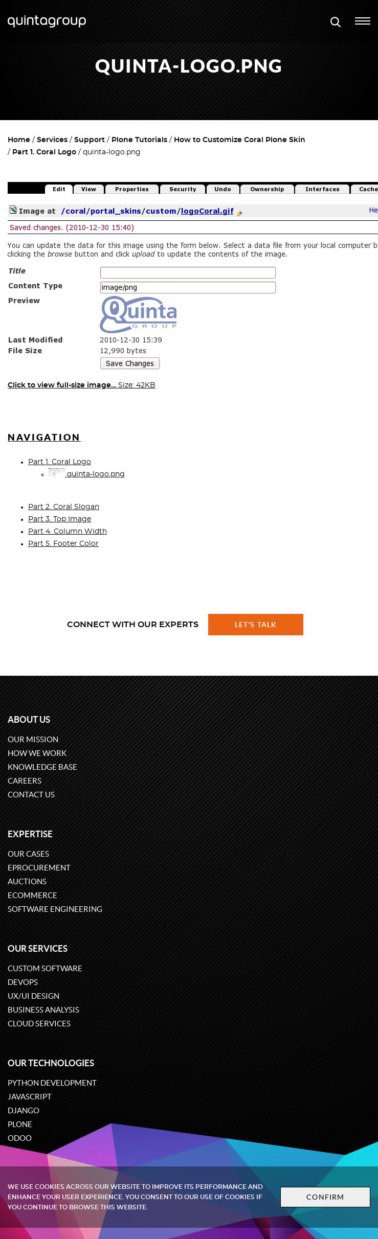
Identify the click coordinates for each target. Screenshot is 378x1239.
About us (29, 719)
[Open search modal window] (335, 21)
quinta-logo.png (87, 474)
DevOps (23, 982)
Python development (52, 1083)
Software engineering (55, 909)
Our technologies (51, 1063)
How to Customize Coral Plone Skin (239, 140)
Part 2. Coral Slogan (63, 507)
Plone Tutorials (139, 140)
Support (89, 140)
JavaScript (30, 1096)
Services (52, 140)
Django (23, 1110)
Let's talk (256, 625)
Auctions (27, 881)
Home (19, 140)
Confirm (325, 1197)
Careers (24, 780)
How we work (37, 753)
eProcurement (39, 867)
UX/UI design (33, 996)
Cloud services (39, 1023)
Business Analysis (43, 1009)
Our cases (28, 854)
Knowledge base (42, 767)
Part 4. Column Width (67, 531)
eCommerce (32, 895)
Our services (38, 948)
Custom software (45, 968)
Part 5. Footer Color (63, 543)
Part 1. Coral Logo (44, 152)
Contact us (31, 794)
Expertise (30, 834)
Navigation (44, 437)
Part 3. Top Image (59, 519)
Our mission (33, 739)
